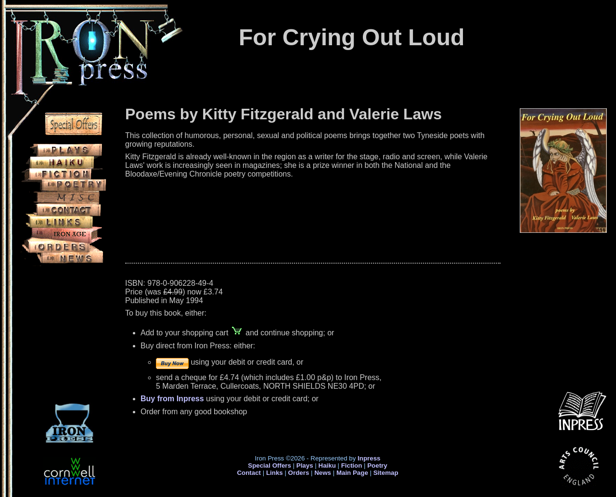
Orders (298, 472)
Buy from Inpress (172, 399)
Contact (249, 472)
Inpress (369, 458)
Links (274, 472)
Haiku (327, 465)
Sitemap (385, 472)
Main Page (353, 472)
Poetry (377, 465)
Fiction (351, 465)
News (322, 472)
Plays (304, 465)
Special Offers (269, 465)
